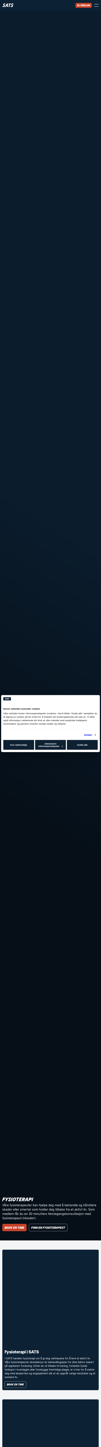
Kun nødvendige (18, 745)
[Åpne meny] (96, 5)
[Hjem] (8, 5)
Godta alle (82, 745)
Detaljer (88, 735)
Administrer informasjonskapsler (50, 744)
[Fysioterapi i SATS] (50, 1298)
